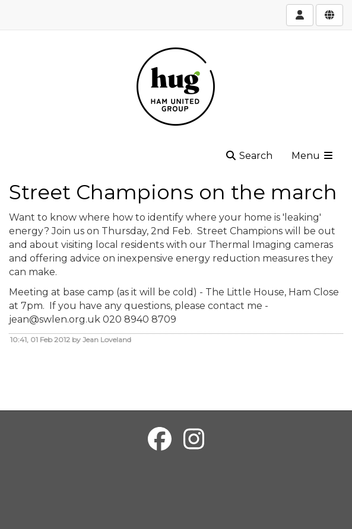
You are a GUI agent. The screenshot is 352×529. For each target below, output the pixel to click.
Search (248, 155)
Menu (312, 155)
